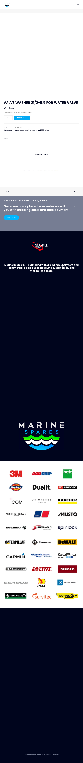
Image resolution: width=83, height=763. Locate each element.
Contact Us (11, 217)
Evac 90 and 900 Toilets (40, 130)
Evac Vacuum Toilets (23, 130)
